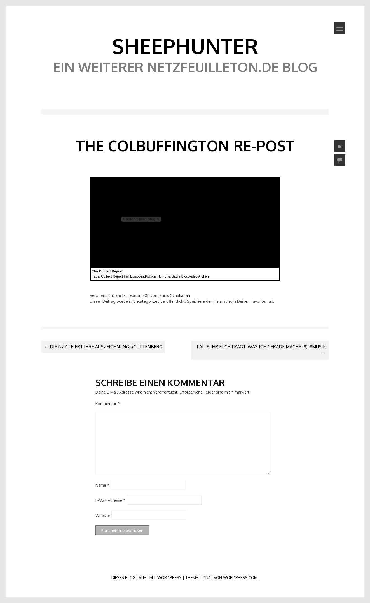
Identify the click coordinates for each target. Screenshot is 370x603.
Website (102, 515)
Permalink (223, 301)
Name (102, 484)
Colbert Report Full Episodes (122, 276)
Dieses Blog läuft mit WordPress (146, 577)
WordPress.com (240, 577)
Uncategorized (146, 301)
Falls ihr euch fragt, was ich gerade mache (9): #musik (261, 350)
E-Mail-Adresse (110, 500)
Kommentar (107, 403)
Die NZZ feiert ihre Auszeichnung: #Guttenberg (103, 347)
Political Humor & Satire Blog (166, 276)
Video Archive (199, 276)
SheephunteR (185, 46)
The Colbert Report (107, 271)
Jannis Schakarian (174, 295)
